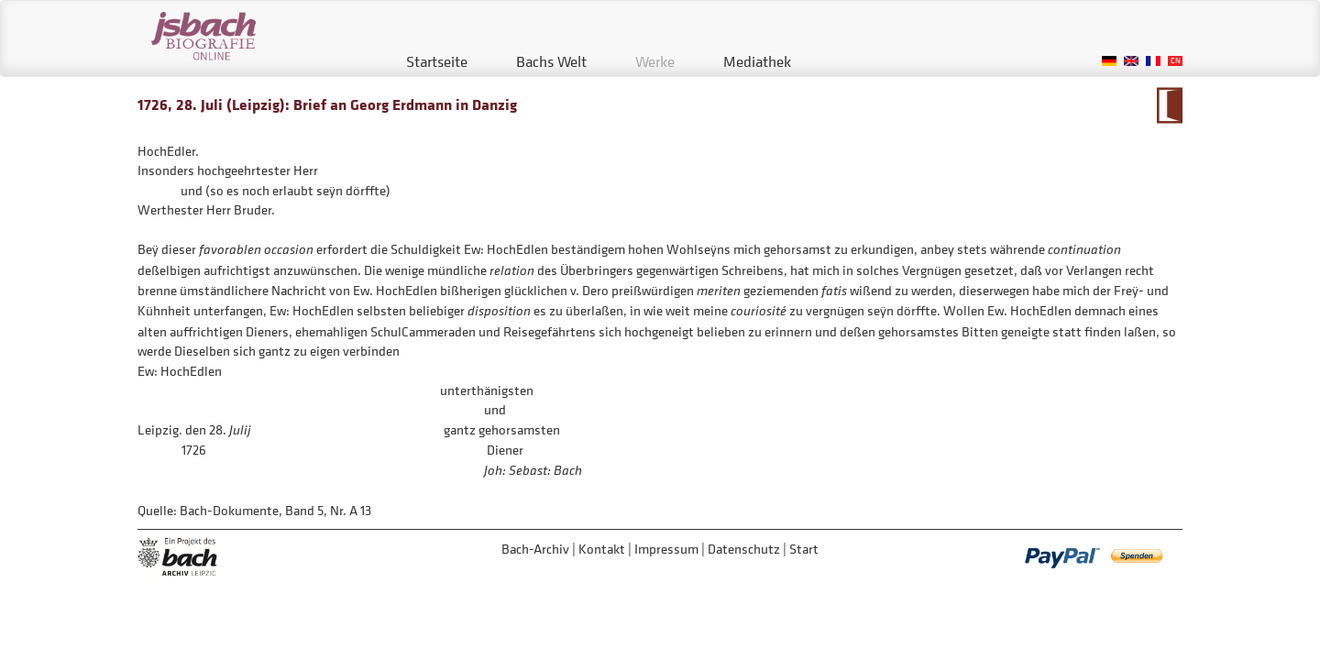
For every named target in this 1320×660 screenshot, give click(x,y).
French (1153, 61)
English (1131, 61)
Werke (655, 61)
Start (804, 548)
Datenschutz (744, 548)
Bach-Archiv (535, 548)
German (1109, 61)
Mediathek (757, 61)
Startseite (437, 61)
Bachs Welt (551, 61)
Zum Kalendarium (1169, 105)
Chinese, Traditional (1175, 61)
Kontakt (601, 548)
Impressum (666, 548)
